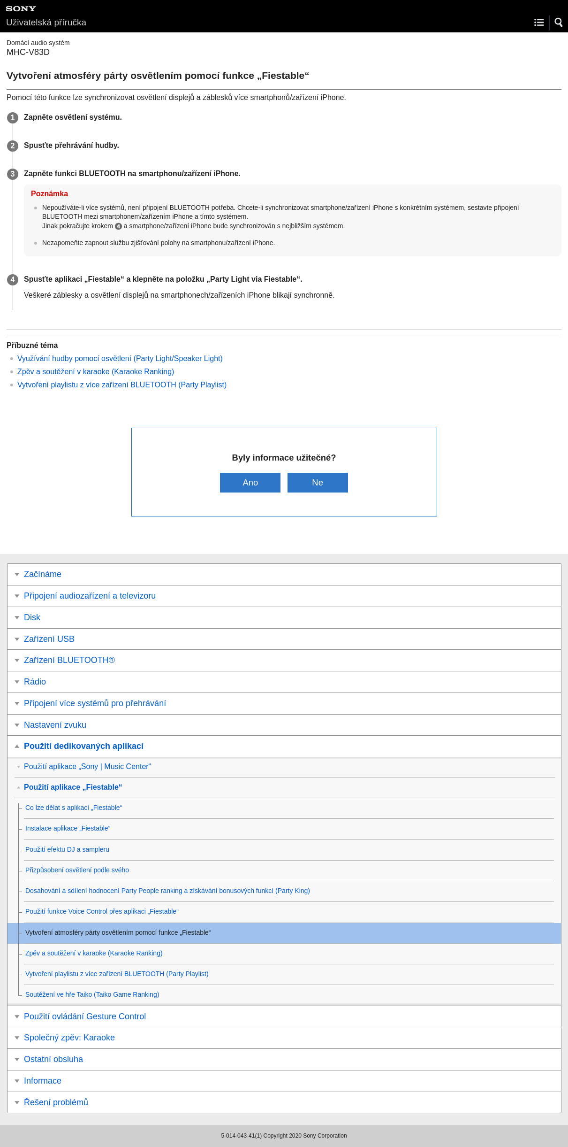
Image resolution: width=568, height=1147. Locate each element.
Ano (250, 482)
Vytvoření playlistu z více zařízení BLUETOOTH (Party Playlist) (122, 385)
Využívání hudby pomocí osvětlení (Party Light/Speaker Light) (120, 358)
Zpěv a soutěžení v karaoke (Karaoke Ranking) (95, 372)
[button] (559, 22)
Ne (317, 482)
